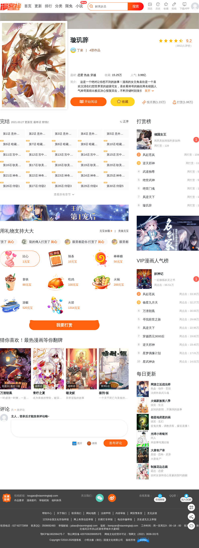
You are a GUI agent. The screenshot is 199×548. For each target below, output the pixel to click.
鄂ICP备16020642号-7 (52, 534)
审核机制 (44, 500)
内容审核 (120, 513)
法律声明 (106, 513)
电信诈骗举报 (125, 519)
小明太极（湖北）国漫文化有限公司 (103, 540)
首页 (28, 6)
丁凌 (80, 50)
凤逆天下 (149, 197)
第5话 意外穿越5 (116, 133)
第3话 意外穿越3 (64, 133)
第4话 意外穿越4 (90, 133)
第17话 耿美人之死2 (38, 165)
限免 (69, 6)
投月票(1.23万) (154, 102)
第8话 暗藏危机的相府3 (64, 144)
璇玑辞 (147, 205)
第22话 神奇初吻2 (38, 175)
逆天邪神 (149, 163)
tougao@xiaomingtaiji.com (42, 495)
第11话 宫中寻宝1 (12, 154)
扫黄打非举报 (105, 519)
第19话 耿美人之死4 (90, 165)
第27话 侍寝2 (37, 186)
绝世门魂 (149, 188)
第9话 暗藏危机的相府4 (90, 144)
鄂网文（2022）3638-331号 (144, 534)
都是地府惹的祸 (160, 417)
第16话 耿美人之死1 (12, 165)
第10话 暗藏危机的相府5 (116, 144)
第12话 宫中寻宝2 (38, 154)
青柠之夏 (39, 393)
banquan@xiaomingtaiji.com (123, 525)
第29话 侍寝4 (89, 186)
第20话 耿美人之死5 (116, 165)
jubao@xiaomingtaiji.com (84, 525)
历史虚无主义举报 (146, 519)
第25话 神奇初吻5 (116, 175)
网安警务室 (136, 513)
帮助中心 (47, 513)
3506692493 (48, 525)
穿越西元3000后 (153, 336)
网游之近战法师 (160, 384)
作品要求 (19, 500)
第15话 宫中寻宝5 (116, 154)
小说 (79, 6)
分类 (58, 6)
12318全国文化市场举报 (56, 519)
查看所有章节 (64, 194)
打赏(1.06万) (182, 102)
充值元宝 (123, 230)
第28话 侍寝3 (63, 186)
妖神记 (158, 273)
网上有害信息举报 (83, 519)
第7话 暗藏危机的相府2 (38, 144)
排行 (48, 6)
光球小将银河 (159, 433)
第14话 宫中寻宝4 (90, 154)
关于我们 (62, 513)
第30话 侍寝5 (115, 186)
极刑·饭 (104, 393)
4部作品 (94, 50)
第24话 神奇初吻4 (90, 175)
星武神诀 (149, 361)
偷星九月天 (150, 302)
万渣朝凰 (6, 393)
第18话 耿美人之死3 (64, 165)
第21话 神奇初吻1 (12, 175)
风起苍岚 (149, 154)
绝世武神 (149, 180)
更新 (38, 6)
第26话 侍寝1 (11, 186)
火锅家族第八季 (160, 400)
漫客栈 (77, 540)
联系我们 (76, 513)
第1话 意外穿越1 (12, 133)
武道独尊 (149, 171)
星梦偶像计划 (152, 353)
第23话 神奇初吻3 (64, 175)
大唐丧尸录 (158, 450)
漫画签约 (31, 500)
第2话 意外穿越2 (38, 133)
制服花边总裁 (159, 466)
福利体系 (56, 500)
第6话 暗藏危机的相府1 (12, 144)
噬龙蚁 (70, 393)
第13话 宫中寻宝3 (64, 154)
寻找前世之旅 (152, 319)
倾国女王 (160, 134)
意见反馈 (152, 513)
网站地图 (91, 513)
